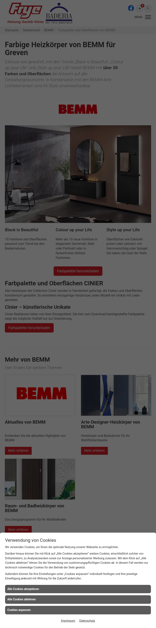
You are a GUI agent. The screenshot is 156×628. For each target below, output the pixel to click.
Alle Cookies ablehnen (21, 599)
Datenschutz (87, 620)
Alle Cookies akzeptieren (23, 589)
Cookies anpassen (19, 610)
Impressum (68, 620)
